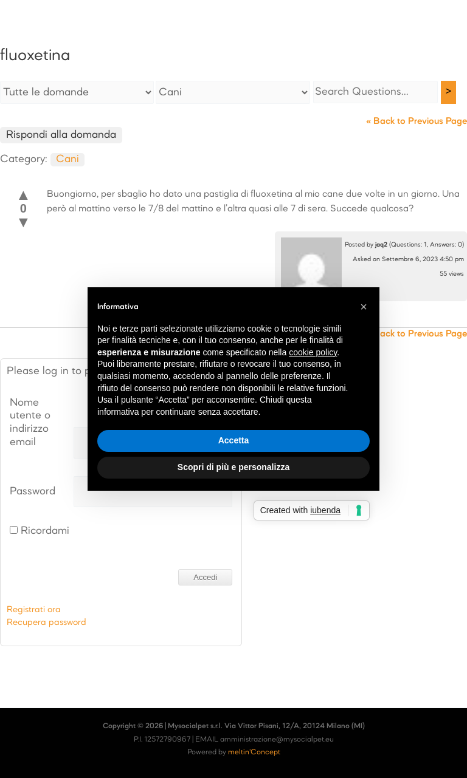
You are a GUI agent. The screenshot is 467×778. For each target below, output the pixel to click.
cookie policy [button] (313, 352)
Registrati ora (34, 610)
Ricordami (39, 531)
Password (32, 491)
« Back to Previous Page (416, 121)
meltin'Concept (254, 752)
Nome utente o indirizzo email (30, 423)
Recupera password (46, 622)
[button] (363, 306)
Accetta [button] (233, 440)
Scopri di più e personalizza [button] (233, 467)
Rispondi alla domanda (61, 135)
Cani (67, 159)
